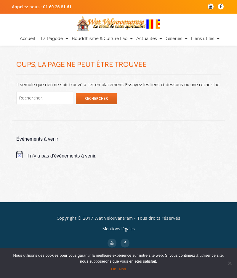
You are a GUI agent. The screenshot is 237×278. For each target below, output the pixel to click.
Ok (113, 269)
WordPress (153, 229)
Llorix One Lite (87, 229)
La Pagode (52, 38)
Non (122, 269)
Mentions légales (118, 195)
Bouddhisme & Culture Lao (99, 38)
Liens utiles (202, 38)
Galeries (174, 38)
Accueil (27, 38)
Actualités (146, 38)
